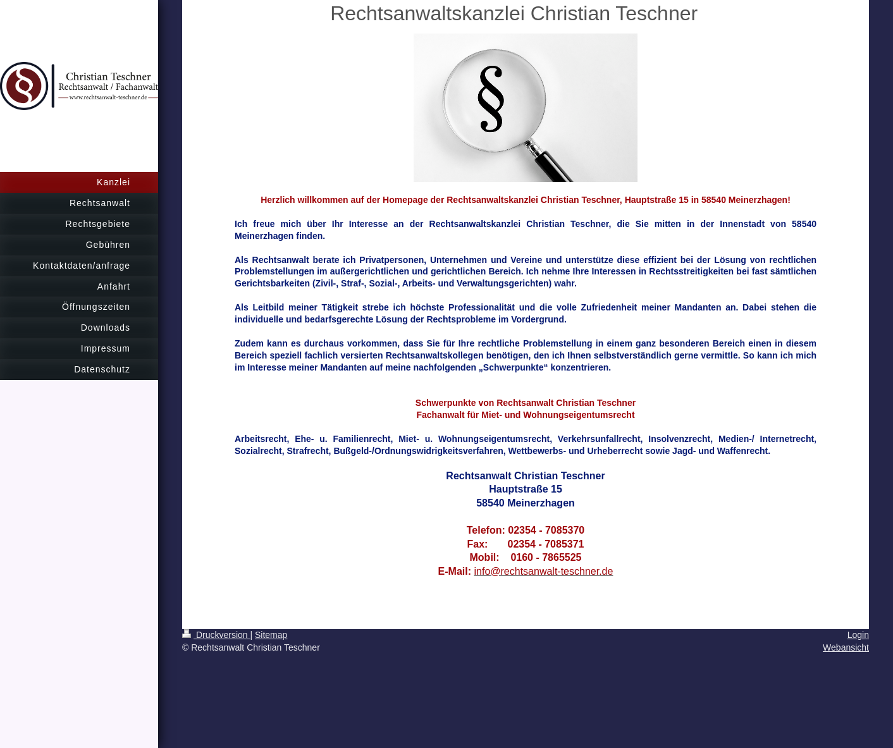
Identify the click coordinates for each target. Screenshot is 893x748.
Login (858, 635)
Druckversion (216, 635)
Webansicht (846, 647)
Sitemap (271, 635)
